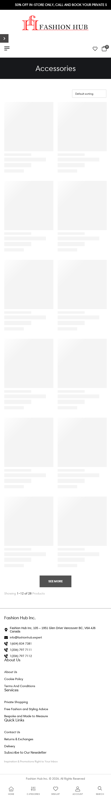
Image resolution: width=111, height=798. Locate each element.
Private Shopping (16, 702)
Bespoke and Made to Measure (26, 716)
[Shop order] (89, 94)
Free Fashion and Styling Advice (26, 709)
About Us (10, 672)
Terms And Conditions (19, 686)
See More (55, 581)
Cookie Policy (13, 679)
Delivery (9, 746)
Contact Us (12, 732)
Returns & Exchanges (18, 739)
